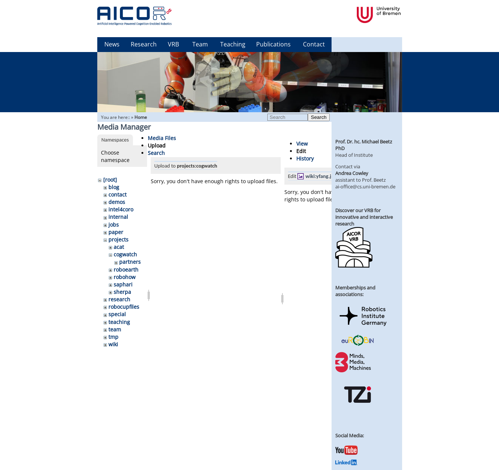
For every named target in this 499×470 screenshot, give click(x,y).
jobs (113, 224)
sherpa (122, 291)
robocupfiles (123, 306)
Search (318, 117)
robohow (125, 277)
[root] (110, 179)
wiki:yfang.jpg (321, 176)
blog (113, 187)
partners (130, 261)
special (117, 314)
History (305, 158)
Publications (273, 44)
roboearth (126, 269)
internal (118, 216)
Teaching (232, 44)
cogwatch (125, 254)
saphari (123, 284)
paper (115, 232)
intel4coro (120, 209)
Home (140, 117)
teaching (119, 321)
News (112, 44)
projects (118, 239)
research (119, 299)
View (302, 143)
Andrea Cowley (351, 173)
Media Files (162, 138)
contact (117, 194)
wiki (113, 344)
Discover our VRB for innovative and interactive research (364, 217)
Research (144, 44)
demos (116, 201)
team (114, 329)
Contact (314, 44)
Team (200, 44)
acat (119, 246)
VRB (173, 44)
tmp (113, 336)
